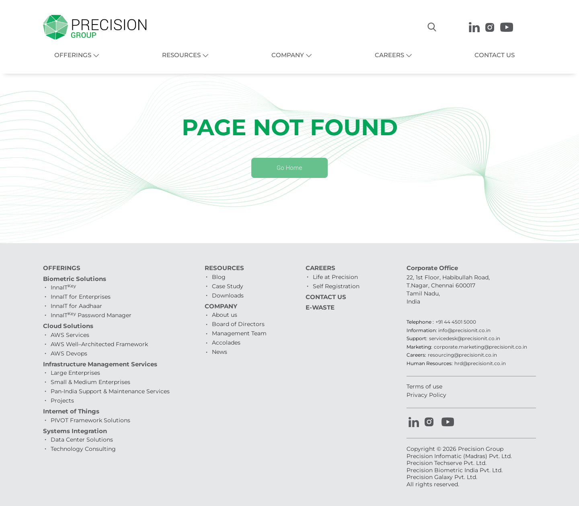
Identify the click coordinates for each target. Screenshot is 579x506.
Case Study (227, 286)
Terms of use (424, 386)
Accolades (226, 343)
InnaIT (63, 287)
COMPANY (287, 55)
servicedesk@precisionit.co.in (464, 339)
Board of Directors (238, 324)
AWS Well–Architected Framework (99, 344)
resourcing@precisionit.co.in (462, 355)
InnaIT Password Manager (91, 315)
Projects (62, 401)
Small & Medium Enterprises (90, 382)
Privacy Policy (426, 395)
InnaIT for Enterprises (81, 297)
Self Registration (336, 286)
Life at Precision (335, 277)
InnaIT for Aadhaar (76, 306)
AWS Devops (69, 353)
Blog (219, 277)
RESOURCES (181, 55)
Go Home (289, 167)
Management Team (239, 333)
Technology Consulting (83, 449)
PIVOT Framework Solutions (90, 420)
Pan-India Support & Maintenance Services (110, 391)
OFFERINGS (72, 55)
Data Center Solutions (82, 440)
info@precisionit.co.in (464, 330)
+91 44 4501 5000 (455, 322)
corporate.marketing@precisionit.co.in (480, 347)
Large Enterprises (75, 373)
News (219, 352)
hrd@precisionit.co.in (480, 363)
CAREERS (389, 55)
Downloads (228, 295)
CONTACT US (494, 55)
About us (224, 315)
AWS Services (70, 335)
